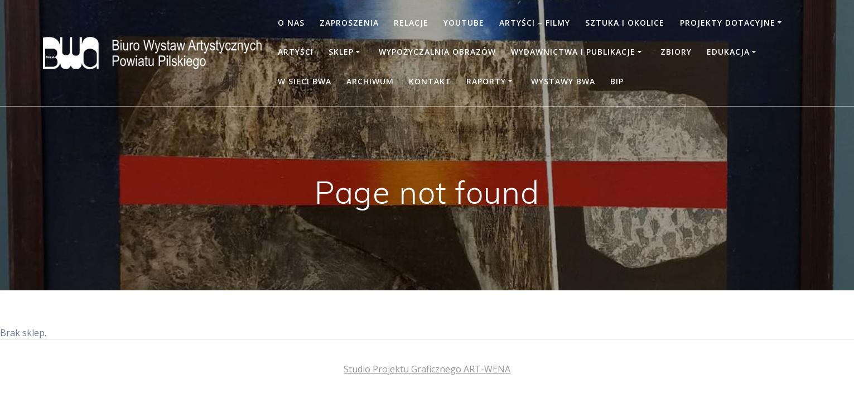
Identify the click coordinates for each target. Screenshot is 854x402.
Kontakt (430, 81)
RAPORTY (486, 81)
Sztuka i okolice (624, 22)
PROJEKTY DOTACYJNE (727, 22)
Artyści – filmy (534, 22)
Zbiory (676, 51)
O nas (291, 22)
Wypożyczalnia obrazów (437, 51)
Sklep (341, 51)
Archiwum (370, 81)
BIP (617, 81)
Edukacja (728, 51)
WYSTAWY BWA (563, 81)
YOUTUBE (463, 22)
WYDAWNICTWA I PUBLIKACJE (573, 51)
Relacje (411, 22)
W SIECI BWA (304, 81)
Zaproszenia (349, 22)
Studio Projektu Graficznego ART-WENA (427, 369)
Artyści (295, 51)
